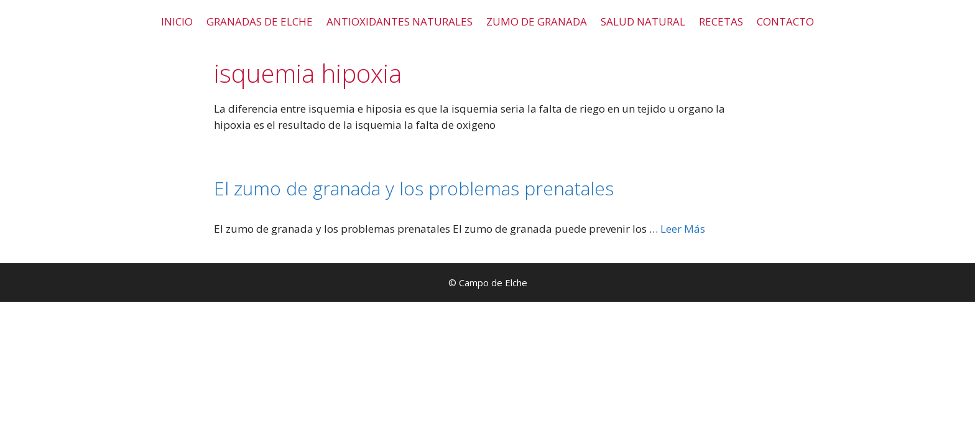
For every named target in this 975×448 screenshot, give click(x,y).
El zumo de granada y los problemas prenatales (414, 188)
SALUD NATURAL (643, 21)
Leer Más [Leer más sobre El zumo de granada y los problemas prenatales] (682, 229)
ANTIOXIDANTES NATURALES (399, 21)
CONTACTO (785, 21)
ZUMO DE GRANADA (536, 21)
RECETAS (721, 21)
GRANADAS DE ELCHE (259, 21)
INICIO (177, 21)
